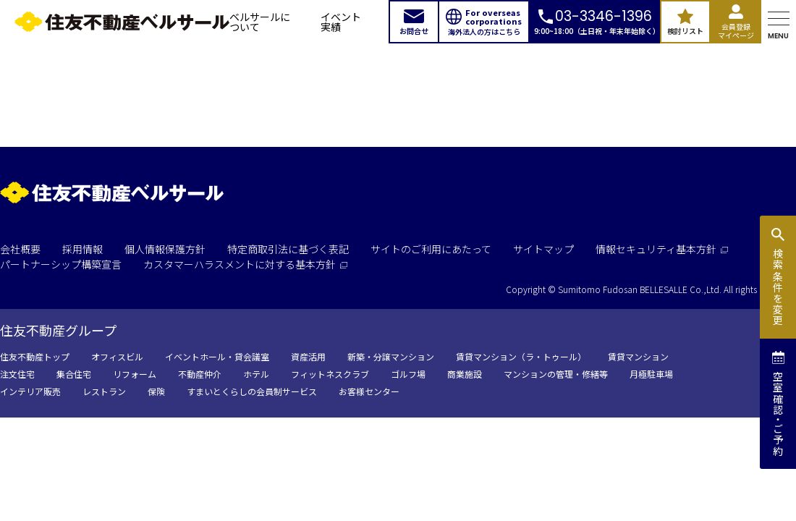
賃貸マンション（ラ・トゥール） (521, 356)
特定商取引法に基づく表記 (288, 249)
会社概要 (20, 249)
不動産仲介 (199, 374)
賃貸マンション (638, 356)
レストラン (104, 391)
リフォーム (134, 374)
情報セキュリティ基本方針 (662, 249)
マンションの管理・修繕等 (556, 374)
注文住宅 (17, 374)
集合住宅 (73, 374)
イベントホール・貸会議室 (217, 356)
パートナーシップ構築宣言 (61, 264)
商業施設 (464, 374)
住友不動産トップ (34, 356)
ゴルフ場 (408, 374)
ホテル (256, 374)
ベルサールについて (259, 21)
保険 (156, 391)
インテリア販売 (30, 391)
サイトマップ (543, 249)
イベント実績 (341, 21)
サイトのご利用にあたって (431, 249)
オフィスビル (117, 356)
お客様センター (369, 391)
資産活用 (308, 356)
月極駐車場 (651, 374)
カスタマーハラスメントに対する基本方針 (245, 264)
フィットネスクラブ (330, 374)
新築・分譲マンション (390, 356)
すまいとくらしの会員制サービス (252, 391)
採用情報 (82, 249)
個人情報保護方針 (165, 249)
